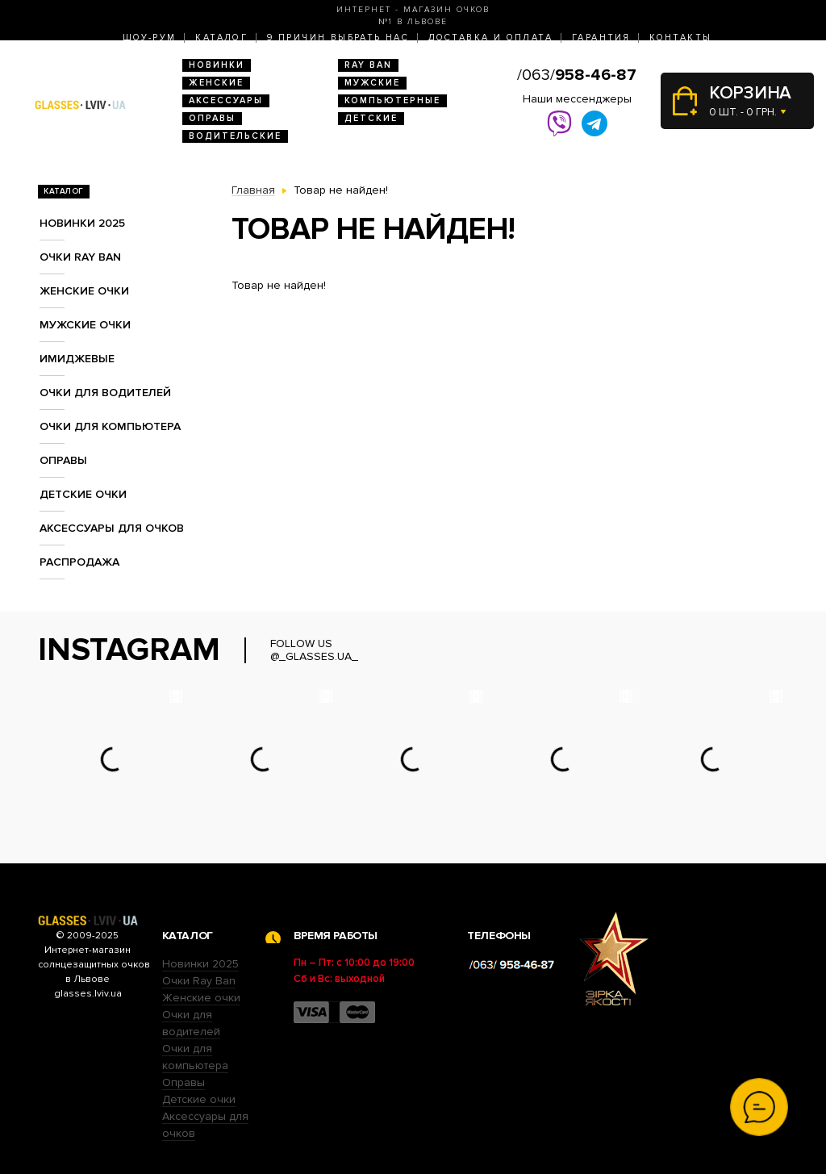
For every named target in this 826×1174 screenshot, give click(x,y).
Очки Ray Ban (199, 981)
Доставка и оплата (490, 37)
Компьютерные (392, 100)
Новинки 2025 (82, 223)
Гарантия (601, 37)
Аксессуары (226, 100)
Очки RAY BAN (80, 257)
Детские (371, 118)
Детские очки (83, 494)
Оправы (212, 118)
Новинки (216, 65)
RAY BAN (368, 65)
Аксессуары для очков (112, 528)
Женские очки (84, 291)
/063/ (576, 75)
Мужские (372, 82)
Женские (216, 82)
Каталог (221, 37)
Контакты (680, 37)
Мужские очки (85, 325)
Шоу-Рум (150, 37)
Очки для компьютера (110, 426)
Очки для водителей (105, 392)
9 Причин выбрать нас (338, 37)
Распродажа (79, 562)
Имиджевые (77, 359)
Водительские (235, 136)
